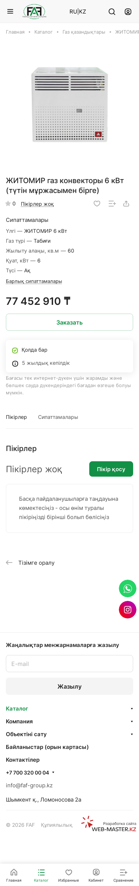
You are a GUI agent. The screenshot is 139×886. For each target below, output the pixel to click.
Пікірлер (16, 417)
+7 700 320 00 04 (27, 772)
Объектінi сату (26, 734)
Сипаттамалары (58, 417)
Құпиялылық (56, 825)
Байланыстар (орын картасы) (47, 746)
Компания (19, 721)
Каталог (17, 708)
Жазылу (69, 686)
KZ (82, 11)
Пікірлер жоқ (37, 204)
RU (73, 11)
